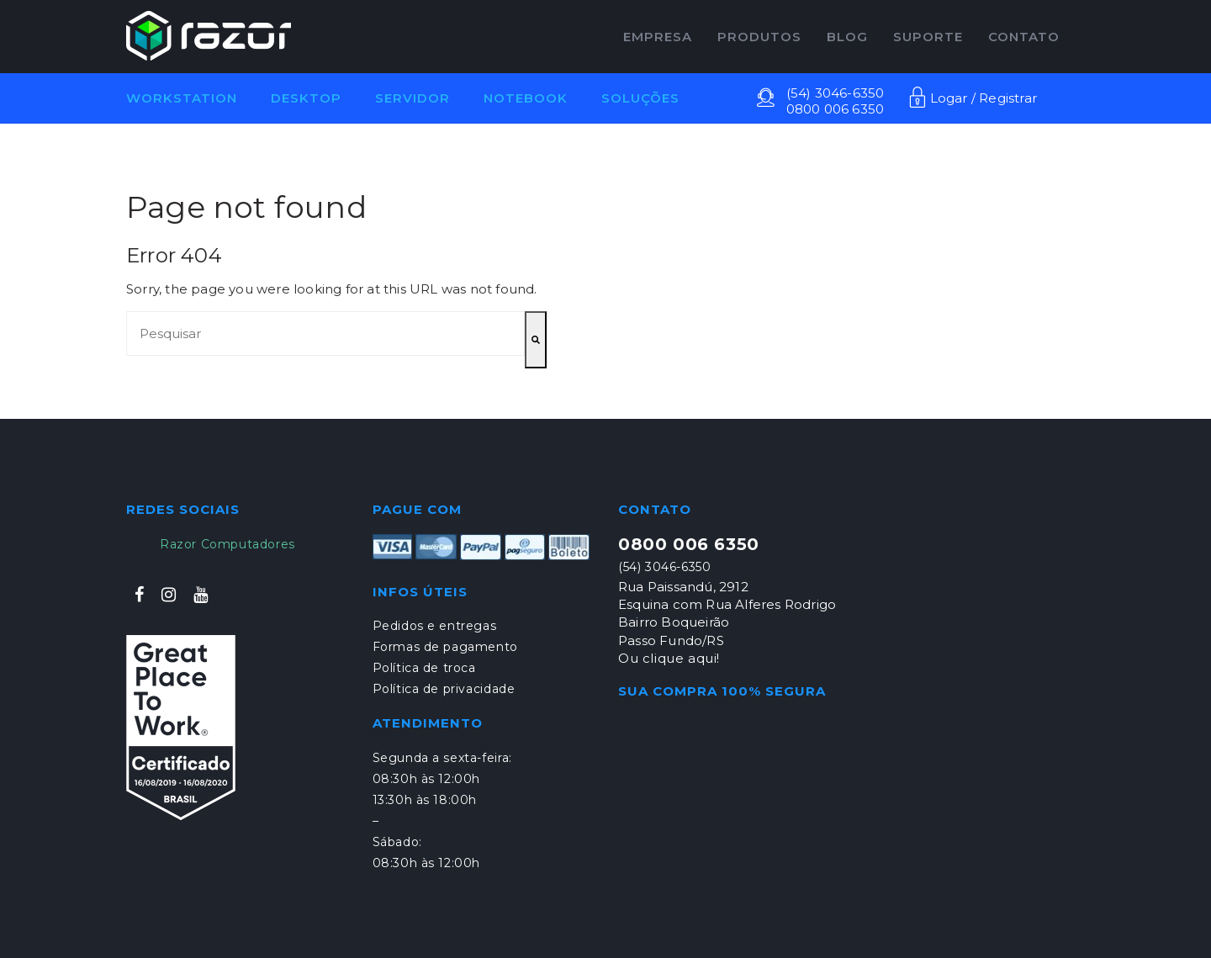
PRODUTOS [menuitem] (759, 37)
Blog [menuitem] (847, 37)
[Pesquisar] (536, 339)
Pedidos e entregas (435, 625)
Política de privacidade (444, 688)
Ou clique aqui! (669, 658)
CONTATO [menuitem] (1024, 37)
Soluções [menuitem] (640, 98)
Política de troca (424, 667)
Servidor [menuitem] (412, 98)
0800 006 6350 (835, 109)
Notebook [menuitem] (526, 98)
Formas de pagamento (445, 646)
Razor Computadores (227, 544)
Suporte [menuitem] (928, 37)
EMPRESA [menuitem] (657, 37)
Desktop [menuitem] (306, 98)
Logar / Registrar (973, 98)
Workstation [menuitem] (181, 98)
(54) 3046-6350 (835, 93)
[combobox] (325, 333)
